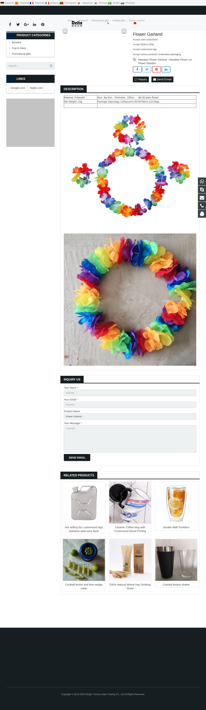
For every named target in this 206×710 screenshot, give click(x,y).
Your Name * (71, 409)
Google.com (17, 109)
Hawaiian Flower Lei (180, 81)
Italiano (52, 2)
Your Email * (71, 422)
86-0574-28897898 (19, 9)
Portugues (68, 2)
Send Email (162, 101)
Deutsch (7, 2)
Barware (16, 64)
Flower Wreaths (147, 84)
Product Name (72, 434)
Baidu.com (36, 109)
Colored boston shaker (176, 611)
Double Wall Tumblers (176, 554)
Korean (101, 2)
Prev (65, 53)
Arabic (114, 2)
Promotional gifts (21, 75)
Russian (128, 2)
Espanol (22, 2)
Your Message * (72, 447)
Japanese (85, 2)
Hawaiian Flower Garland (152, 81)
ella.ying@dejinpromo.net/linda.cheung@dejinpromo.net (67, 9)
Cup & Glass (19, 69)
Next (124, 53)
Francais (37, 2)
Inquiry (141, 101)
